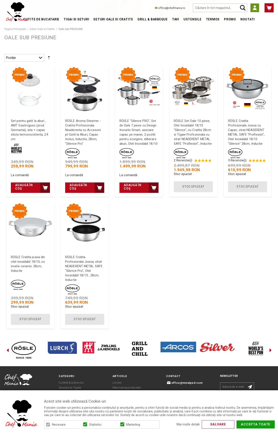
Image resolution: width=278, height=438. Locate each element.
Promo (230, 19)
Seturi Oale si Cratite (113, 19)
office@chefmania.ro (171, 8)
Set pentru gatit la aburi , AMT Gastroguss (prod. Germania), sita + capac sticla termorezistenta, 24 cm (29, 130)
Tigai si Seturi (76, 19)
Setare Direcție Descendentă (48, 58)
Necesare (59, 425)
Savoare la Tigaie (70, 387)
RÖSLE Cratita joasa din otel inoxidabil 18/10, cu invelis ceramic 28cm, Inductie (28, 264)
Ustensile (193, 19)
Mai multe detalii (188, 424)
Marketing (133, 425)
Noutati (247, 19)
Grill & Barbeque (152, 19)
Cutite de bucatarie (41, 19)
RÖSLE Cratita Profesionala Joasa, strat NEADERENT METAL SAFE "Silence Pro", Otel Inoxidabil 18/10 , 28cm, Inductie (84, 268)
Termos (213, 19)
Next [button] (270, 350)
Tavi (175, 19)
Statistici (95, 425)
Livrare (117, 382)
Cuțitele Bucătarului (71, 382)
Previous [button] (7, 350)
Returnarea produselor (127, 387)
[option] (23, 350)
